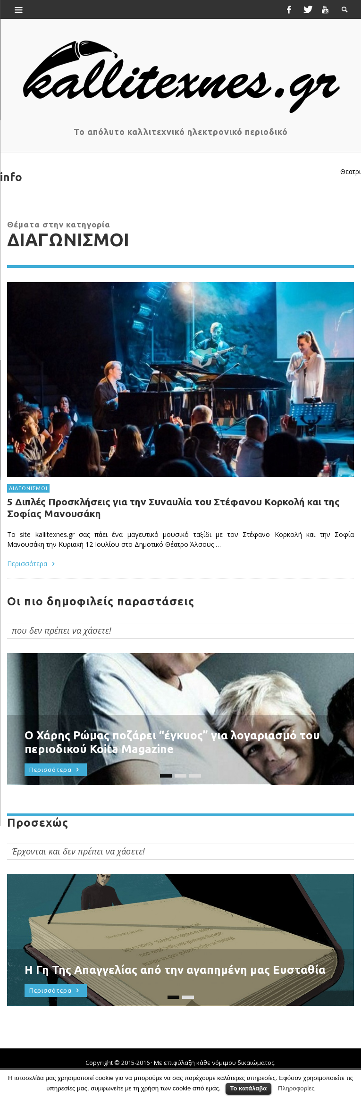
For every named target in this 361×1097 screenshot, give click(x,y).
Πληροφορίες (296, 1088)
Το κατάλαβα (248, 1088)
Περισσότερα (32, 563)
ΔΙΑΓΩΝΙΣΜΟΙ (28, 488)
